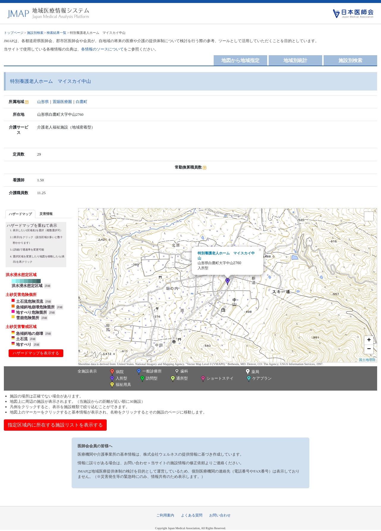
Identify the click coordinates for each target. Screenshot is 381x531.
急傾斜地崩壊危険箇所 (35, 307)
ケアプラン (258, 379)
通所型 (178, 379)
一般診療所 (149, 372)
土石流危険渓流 (29, 301)
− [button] (369, 349)
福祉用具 (120, 385)
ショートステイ (217, 379)
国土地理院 (367, 360)
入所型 (118, 379)
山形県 (43, 101)
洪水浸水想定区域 (27, 285)
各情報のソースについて (102, 49)
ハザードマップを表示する (36, 353)
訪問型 (148, 379)
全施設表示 (87, 371)
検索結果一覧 (56, 32)
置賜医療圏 (62, 101)
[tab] (20, 214)
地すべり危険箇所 (31, 312)
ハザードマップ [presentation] (20, 214)
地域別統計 (295, 60)
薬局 (251, 372)
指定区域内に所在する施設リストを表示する (55, 424)
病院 (116, 372)
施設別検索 (35, 32)
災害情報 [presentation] (46, 213)
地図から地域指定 (240, 60)
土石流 (22, 339)
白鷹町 (81, 101)
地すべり (24, 344)
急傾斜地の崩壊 (29, 333)
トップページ (13, 32)
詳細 (47, 285)
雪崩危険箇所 (27, 318)
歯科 (181, 372)
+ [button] (369, 340)
